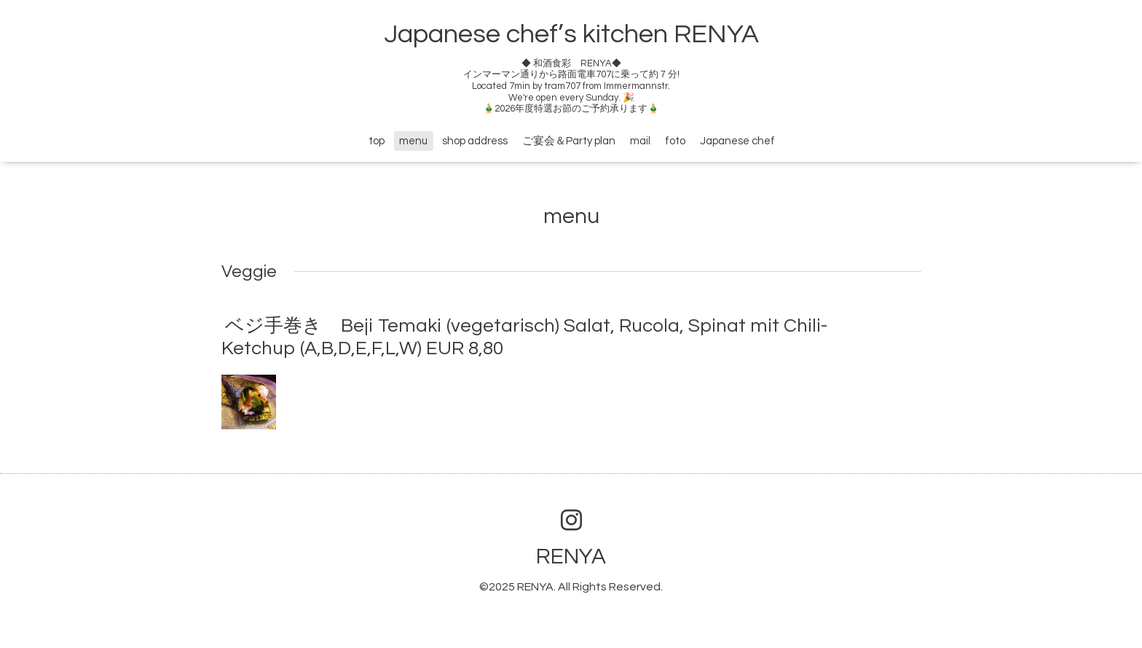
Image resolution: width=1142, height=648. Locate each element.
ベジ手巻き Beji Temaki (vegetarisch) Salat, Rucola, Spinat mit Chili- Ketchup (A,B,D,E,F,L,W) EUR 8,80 (524, 337)
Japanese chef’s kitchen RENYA (571, 34)
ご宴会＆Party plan (568, 141)
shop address (475, 141)
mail (640, 141)
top (377, 141)
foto (675, 141)
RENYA (571, 556)
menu (413, 141)
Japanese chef (737, 141)
